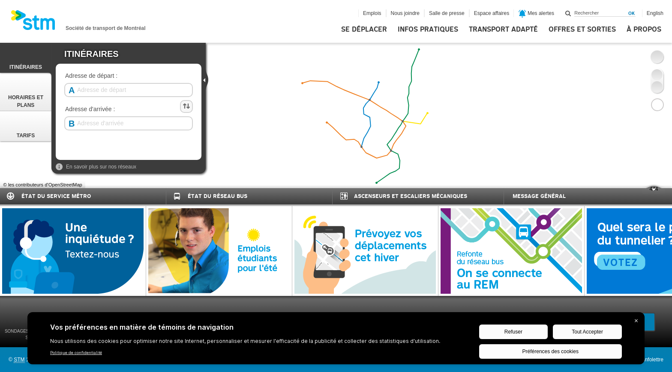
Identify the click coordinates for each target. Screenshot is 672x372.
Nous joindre (405, 13)
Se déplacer (364, 29)
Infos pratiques (428, 29)
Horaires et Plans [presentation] (25, 92)
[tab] (25, 58)
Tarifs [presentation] (26, 127)
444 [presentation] (650, 190)
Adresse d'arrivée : (90, 109)
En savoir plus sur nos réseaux (96, 166)
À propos (644, 29)
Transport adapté (503, 29)
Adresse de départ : (91, 76)
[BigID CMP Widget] (336, 340)
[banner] (78, 22)
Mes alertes (536, 14)
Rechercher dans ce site (568, 13)
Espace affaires (492, 13)
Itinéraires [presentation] (25, 58)
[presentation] (206, 79)
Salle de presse (447, 13)
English (655, 13)
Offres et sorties (582, 29)
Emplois (372, 13)
